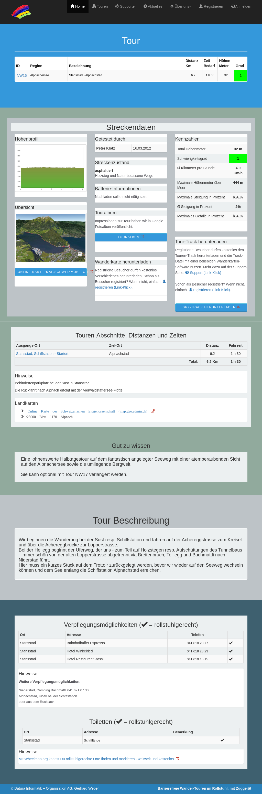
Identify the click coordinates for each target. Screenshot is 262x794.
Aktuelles (153, 6)
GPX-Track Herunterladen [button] (211, 307)
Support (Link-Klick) (203, 273)
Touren (100, 6)
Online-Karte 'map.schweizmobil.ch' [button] (52, 272)
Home (78, 6)
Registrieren (211, 6)
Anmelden (241, 6)
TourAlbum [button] (131, 237)
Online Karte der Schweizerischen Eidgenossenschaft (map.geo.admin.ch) (91, 411)
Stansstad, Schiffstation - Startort (42, 354)
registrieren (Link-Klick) (209, 290)
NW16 (22, 75)
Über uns (181, 6)
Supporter (125, 6)
